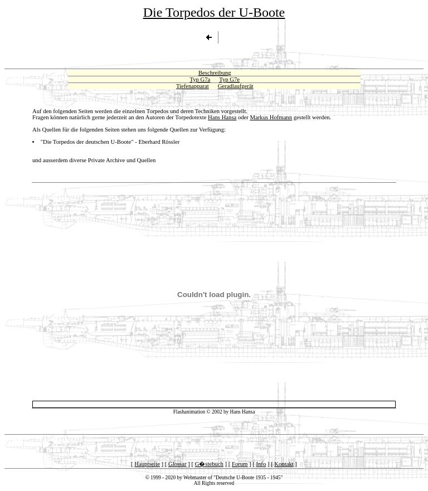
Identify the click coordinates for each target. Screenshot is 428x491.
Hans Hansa (222, 117)
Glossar (177, 464)
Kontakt (283, 464)
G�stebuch (209, 464)
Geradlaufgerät (236, 86)
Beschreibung (214, 73)
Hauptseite (147, 464)
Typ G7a (199, 79)
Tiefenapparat (192, 86)
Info (261, 464)
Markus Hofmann (271, 117)
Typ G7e (229, 79)
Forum (239, 464)
